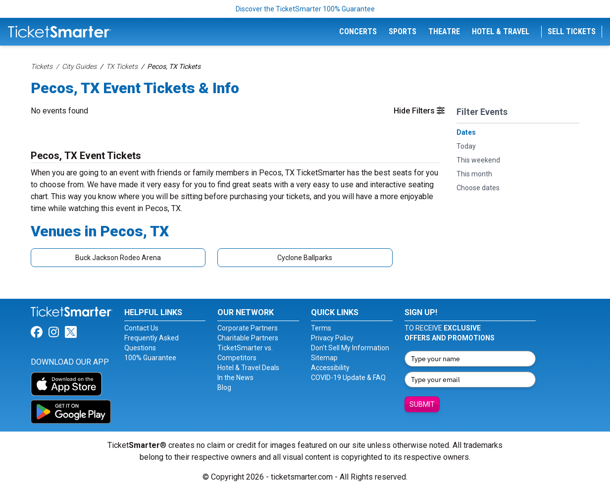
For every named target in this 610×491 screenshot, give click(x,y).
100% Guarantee (150, 358)
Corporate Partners (247, 328)
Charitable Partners (247, 338)
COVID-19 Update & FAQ (348, 378)
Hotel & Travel (500, 31)
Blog (224, 387)
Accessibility (330, 368)
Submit (422, 404)
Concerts (358, 31)
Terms (321, 328)
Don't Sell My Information (350, 348)
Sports (402, 31)
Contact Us (141, 328)
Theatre (444, 31)
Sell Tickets (572, 31)
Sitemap (324, 358)
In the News (235, 378)
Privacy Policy (332, 338)
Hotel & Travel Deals (248, 368)
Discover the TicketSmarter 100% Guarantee (305, 9)
